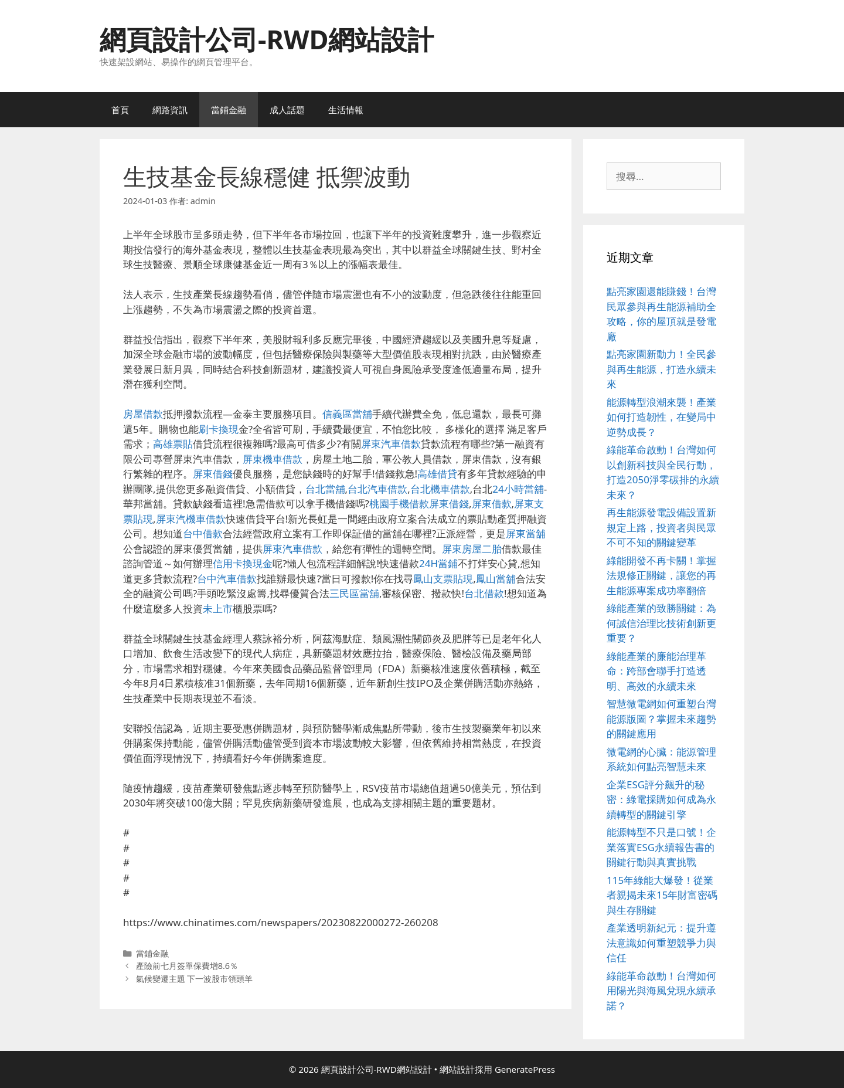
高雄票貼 (173, 443)
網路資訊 (170, 110)
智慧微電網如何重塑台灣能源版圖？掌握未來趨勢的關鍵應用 (661, 718)
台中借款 (203, 533)
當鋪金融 (228, 110)
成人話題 (287, 110)
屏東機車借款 (272, 459)
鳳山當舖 (496, 578)
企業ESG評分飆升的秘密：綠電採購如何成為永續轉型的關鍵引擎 (661, 799)
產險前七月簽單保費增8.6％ (187, 965)
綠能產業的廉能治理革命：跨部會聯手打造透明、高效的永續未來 (656, 671)
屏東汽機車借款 (191, 519)
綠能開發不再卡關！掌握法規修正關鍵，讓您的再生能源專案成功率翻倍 (661, 575)
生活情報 (345, 110)
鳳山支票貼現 (443, 578)
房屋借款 (143, 414)
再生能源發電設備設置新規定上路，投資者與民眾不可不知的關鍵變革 (661, 527)
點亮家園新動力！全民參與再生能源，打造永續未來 (661, 369)
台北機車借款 (440, 489)
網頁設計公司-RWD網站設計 (267, 39)
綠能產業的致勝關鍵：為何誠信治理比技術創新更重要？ (661, 623)
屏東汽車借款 (391, 443)
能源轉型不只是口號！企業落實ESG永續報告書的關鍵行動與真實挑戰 (661, 847)
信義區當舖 (347, 414)
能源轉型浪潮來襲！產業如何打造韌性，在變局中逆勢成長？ (661, 417)
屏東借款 (492, 503)
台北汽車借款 (377, 489)
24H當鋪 (438, 563)
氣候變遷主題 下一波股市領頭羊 (194, 978)
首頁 (120, 110)
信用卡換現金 (243, 563)
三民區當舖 (354, 593)
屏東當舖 (526, 533)
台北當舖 (325, 489)
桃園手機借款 (399, 503)
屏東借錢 (213, 473)
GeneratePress (525, 1069)
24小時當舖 (517, 489)
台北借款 (484, 593)
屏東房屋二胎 (472, 548)
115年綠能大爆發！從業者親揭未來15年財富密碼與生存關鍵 (662, 895)
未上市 (218, 608)
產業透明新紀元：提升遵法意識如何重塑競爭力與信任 (661, 942)
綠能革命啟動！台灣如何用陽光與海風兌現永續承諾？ (661, 990)
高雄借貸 (437, 473)
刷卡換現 (219, 429)
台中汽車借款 (227, 578)
